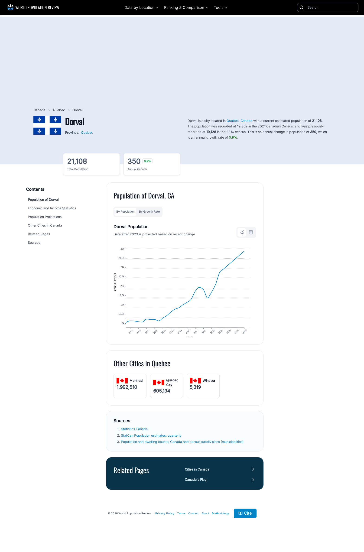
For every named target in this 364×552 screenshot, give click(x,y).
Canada (39, 110)
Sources (34, 242)
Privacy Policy (164, 517)
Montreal (136, 385)
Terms (181, 517)
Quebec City (172, 386)
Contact (193, 517)
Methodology (220, 517)
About (205, 517)
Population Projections (45, 217)
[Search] (332, 7)
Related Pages (39, 234)
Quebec (59, 110)
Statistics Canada (135, 433)
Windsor (209, 385)
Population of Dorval (43, 199)
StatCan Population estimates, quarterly (151, 440)
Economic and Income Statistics (52, 208)
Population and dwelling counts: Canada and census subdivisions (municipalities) (182, 446)
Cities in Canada (197, 473)
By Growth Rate (149, 211)
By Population (125, 211)
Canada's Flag (196, 484)
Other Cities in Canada (45, 225)
